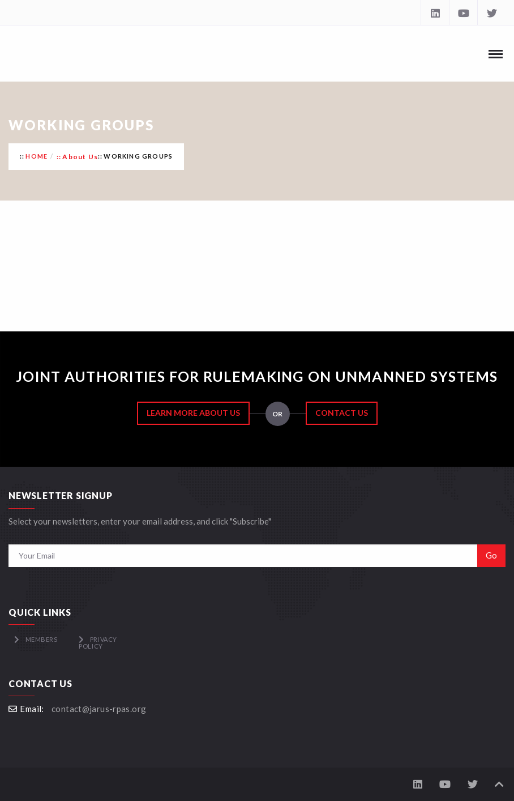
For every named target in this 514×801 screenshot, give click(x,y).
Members (41, 639)
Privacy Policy (98, 643)
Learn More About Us (193, 412)
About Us (80, 156)
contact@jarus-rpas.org (99, 709)
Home (36, 156)
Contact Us (341, 412)
